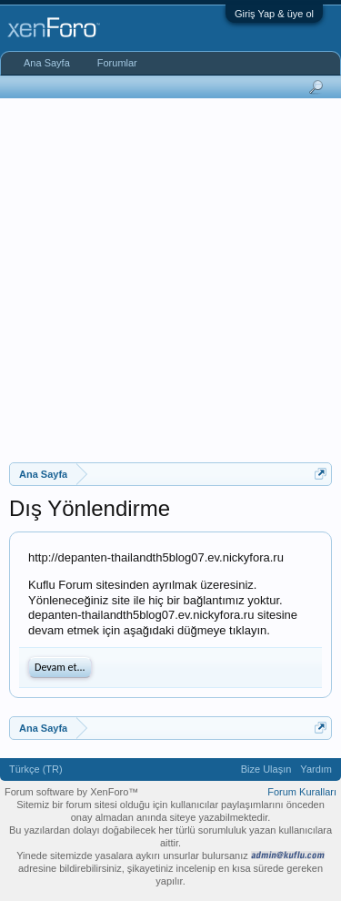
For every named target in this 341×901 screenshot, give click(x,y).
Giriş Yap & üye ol (274, 13)
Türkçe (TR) (36, 769)
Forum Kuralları (301, 791)
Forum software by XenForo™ (71, 791)
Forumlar (117, 62)
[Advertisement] (170, 278)
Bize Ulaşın (266, 769)
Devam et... (60, 667)
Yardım (316, 769)
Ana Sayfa (47, 62)
